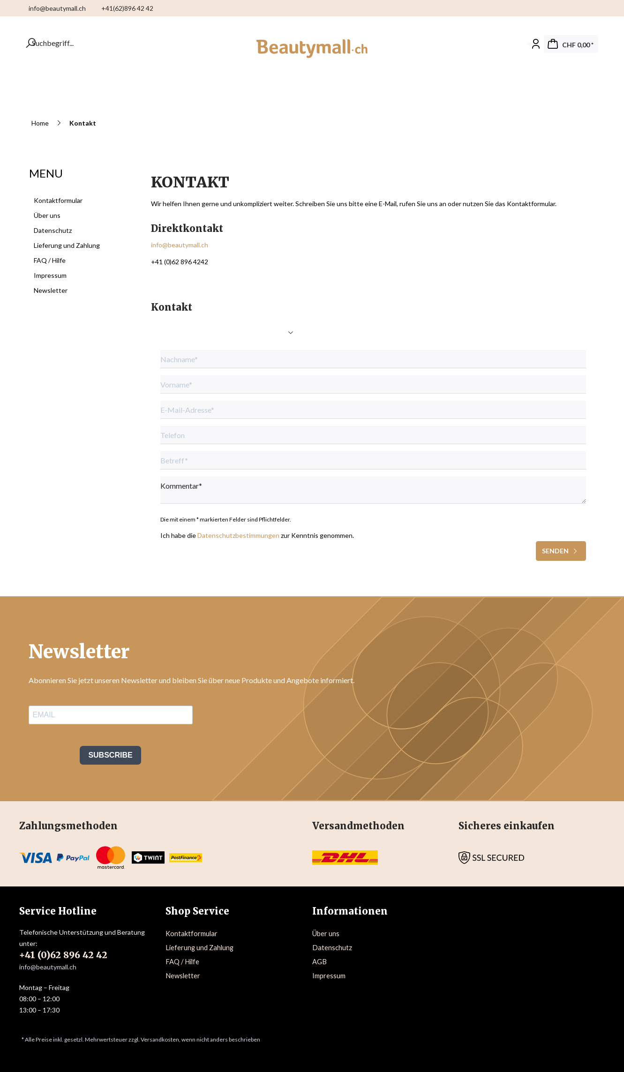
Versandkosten (160, 1039)
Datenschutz (53, 230)
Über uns (47, 215)
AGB (319, 962)
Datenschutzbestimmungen (238, 535)
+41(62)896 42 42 (127, 8)
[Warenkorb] (571, 44)
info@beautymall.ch (58, 8)
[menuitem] (597, 8)
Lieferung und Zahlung (67, 245)
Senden (561, 549)
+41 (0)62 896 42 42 (63, 954)
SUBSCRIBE (110, 755)
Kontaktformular (58, 200)
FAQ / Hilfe (50, 260)
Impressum (50, 275)
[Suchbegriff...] (36, 42)
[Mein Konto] (533, 44)
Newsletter (51, 290)
